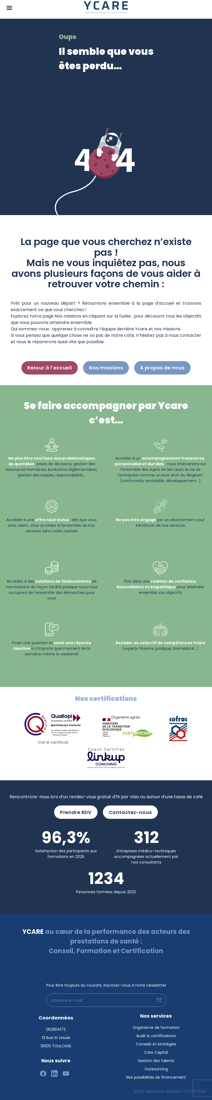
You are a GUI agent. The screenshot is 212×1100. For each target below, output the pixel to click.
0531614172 (56, 1029)
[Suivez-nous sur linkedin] (54, 1074)
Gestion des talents (156, 1060)
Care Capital (156, 1052)
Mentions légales (162, 1091)
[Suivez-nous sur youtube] (65, 1074)
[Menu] (9, 7)
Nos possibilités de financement (156, 1077)
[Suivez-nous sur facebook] (43, 1074)
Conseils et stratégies (156, 1044)
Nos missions (106, 367)
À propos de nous (162, 367)
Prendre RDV (75, 812)
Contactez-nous (130, 812)
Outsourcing (156, 1069)
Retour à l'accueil (49, 367)
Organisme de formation (156, 1027)
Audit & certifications (156, 1035)
